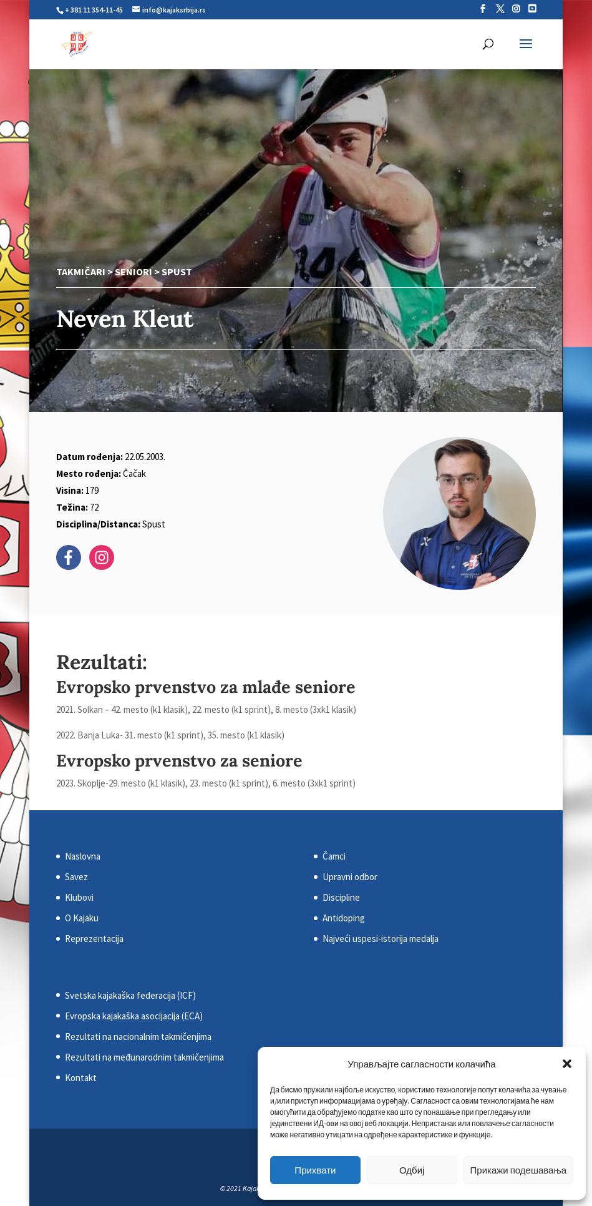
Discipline (341, 897)
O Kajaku (82, 918)
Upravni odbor (350, 877)
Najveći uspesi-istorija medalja (381, 938)
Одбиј (411, 1170)
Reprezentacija (94, 938)
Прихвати (315, 1170)
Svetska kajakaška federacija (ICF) (130, 995)
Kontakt (81, 1078)
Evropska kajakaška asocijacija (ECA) (134, 1016)
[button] (567, 1063)
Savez (76, 877)
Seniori (133, 271)
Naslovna (82, 856)
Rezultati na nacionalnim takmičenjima (138, 1036)
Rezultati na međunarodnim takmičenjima (144, 1057)
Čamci (334, 856)
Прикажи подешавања (518, 1170)
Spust (177, 271)
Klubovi (79, 897)
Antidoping (344, 918)
